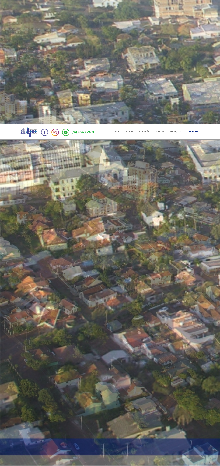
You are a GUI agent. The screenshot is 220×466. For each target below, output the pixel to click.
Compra (50, 380)
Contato (192, 7)
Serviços (175, 7)
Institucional (124, 7)
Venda (160, 7)
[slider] (123, 405)
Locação (144, 7)
